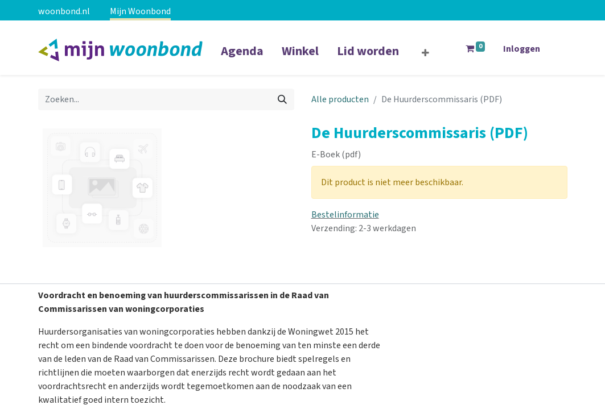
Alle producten (340, 99)
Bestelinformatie (345, 214)
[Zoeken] (282, 99)
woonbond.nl (64, 11)
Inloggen (521, 49)
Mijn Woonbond (140, 11)
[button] (425, 53)
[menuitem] (242, 58)
